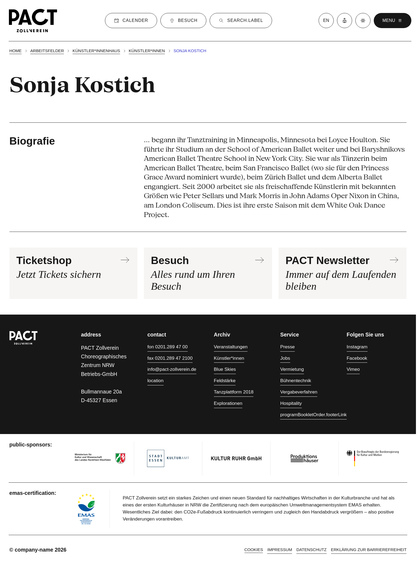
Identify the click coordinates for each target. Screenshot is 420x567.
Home (15, 50)
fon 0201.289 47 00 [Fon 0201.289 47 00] (167, 346)
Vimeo (353, 369)
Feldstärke (225, 380)
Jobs (285, 358)
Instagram (357, 346)
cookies (253, 549)
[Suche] (241, 20)
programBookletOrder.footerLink (313, 414)
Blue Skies (225, 369)
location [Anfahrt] (155, 380)
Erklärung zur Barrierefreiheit (369, 549)
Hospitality (291, 403)
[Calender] (131, 20)
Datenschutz (311, 549)
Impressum (279, 549)
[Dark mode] (363, 20)
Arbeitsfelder (47, 50)
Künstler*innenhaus (96, 50)
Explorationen (228, 403)
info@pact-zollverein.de (171, 369)
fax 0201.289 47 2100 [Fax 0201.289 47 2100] (170, 358)
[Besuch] (183, 20)
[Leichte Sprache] (344, 20)
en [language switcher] (326, 20)
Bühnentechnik (295, 380)
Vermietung (292, 369)
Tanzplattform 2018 (234, 392)
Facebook (357, 358)
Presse (287, 346)
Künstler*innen (147, 50)
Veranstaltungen (231, 346)
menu (392, 20)
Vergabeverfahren (298, 392)
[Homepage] (33, 20)
